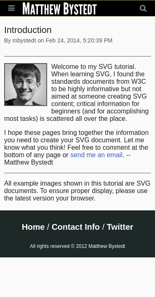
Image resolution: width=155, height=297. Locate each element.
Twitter (120, 226)
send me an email (96, 154)
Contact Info (76, 226)
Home (33, 226)
